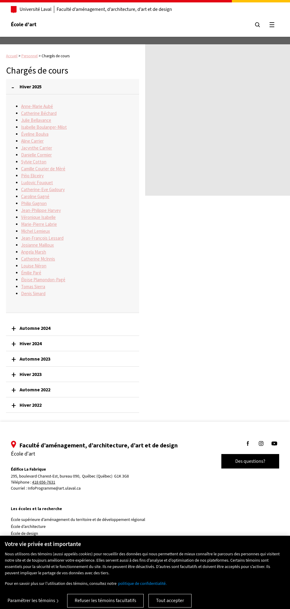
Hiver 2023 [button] (31, 374)
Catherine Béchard (39, 113)
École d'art (23, 24)
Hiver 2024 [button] (31, 343)
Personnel (29, 55)
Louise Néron (33, 266)
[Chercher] (257, 24)
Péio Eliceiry (32, 175)
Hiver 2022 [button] (31, 405)
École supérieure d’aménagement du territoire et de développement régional (78, 520)
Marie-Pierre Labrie (39, 224)
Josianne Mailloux (37, 245)
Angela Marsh (33, 252)
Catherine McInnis (38, 259)
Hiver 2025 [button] (31, 87)
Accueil (11, 55)
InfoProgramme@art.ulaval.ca (54, 488)
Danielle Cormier (36, 155)
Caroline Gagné (35, 196)
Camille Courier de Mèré (43, 169)
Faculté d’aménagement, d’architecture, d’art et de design (114, 9)
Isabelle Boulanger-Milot (44, 127)
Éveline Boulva (34, 134)
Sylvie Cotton (33, 162)
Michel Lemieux (35, 231)
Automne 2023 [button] (35, 359)
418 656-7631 (43, 482)
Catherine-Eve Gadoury (43, 189)
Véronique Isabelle (38, 217)
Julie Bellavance (36, 120)
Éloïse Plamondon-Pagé (43, 279)
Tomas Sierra (33, 286)
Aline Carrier (32, 141)
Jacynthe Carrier (36, 148)
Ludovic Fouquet (37, 182)
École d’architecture (28, 527)
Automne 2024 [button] (35, 328)
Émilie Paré (31, 273)
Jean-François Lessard (42, 238)
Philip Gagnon (34, 203)
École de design (24, 534)
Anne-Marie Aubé (37, 106)
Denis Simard (33, 293)
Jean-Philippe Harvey (41, 210)
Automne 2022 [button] (35, 390)
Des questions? (250, 461)
